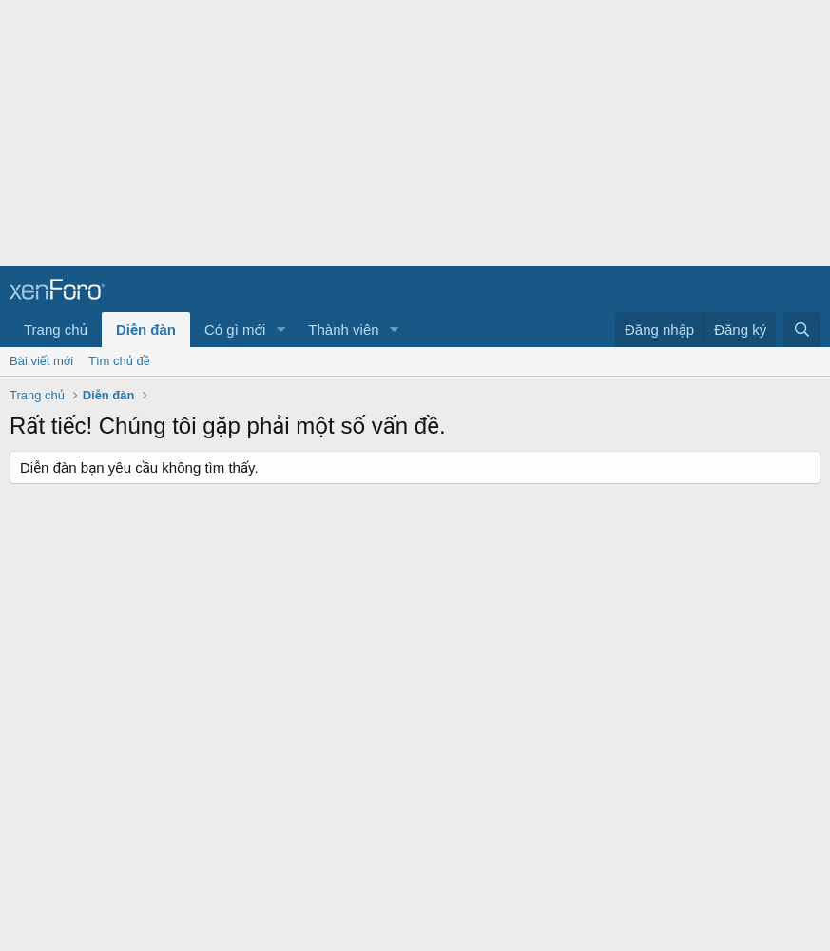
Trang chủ (55, 329)
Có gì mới (234, 329)
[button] (280, 329)
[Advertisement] (407, 133)
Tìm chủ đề (119, 361)
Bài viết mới (41, 361)
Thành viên (343, 329)
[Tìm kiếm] (801, 329)
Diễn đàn (146, 329)
